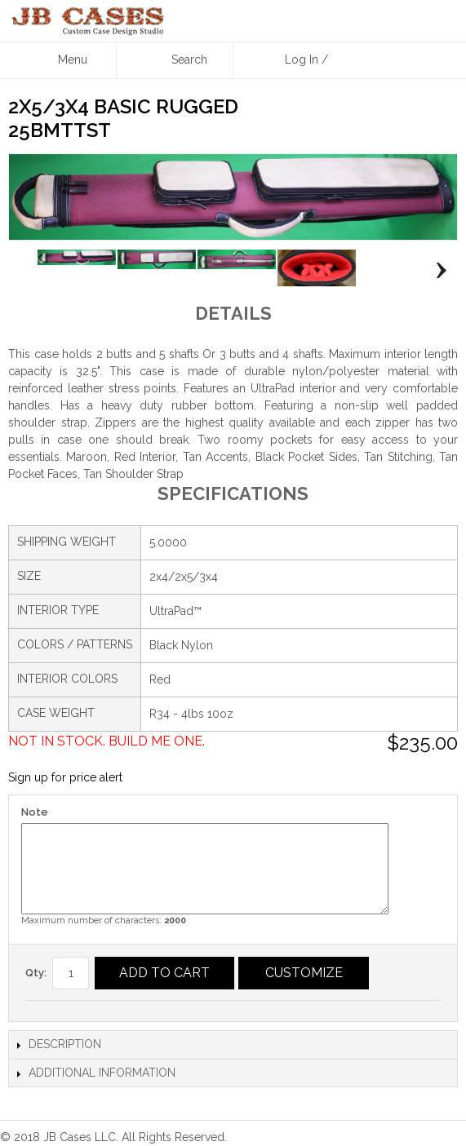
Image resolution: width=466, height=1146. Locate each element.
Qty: (36, 973)
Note (34, 812)
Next (437, 270)
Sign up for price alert (65, 777)
